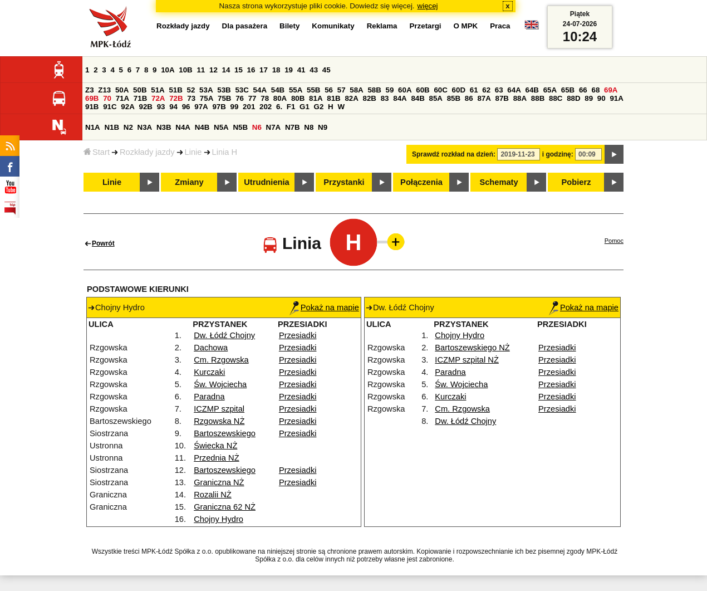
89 (589, 98)
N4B (202, 127)
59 (390, 90)
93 (161, 106)
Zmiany (189, 182)
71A (122, 98)
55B (313, 90)
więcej (428, 6)
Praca (500, 26)
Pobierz (576, 182)
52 (191, 90)
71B (140, 98)
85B (453, 98)
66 (583, 90)
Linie (193, 152)
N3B (163, 127)
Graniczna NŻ (219, 482)
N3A (145, 127)
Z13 (104, 90)
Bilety (289, 26)
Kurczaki (209, 372)
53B (223, 90)
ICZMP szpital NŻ (467, 359)
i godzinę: (557, 154)
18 (276, 70)
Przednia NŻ (216, 457)
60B (422, 90)
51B (175, 90)
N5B (240, 127)
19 (288, 70)
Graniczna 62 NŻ (225, 506)
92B (145, 106)
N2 (128, 127)
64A (514, 90)
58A (356, 90)
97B (218, 106)
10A (167, 70)
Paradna (209, 396)
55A (295, 90)
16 (251, 70)
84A (399, 98)
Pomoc (614, 240)
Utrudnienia (266, 182)
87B (502, 98)
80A (280, 98)
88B (537, 98)
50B (139, 90)
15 (238, 70)
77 (252, 98)
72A (158, 98)
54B (277, 90)
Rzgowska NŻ (219, 421)
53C (241, 90)
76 (239, 98)
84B (417, 98)
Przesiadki (298, 335)
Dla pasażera (245, 26)
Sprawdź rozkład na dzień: (453, 154)
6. (279, 106)
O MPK (466, 26)
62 (486, 90)
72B (176, 98)
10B (185, 70)
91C (109, 106)
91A (616, 98)
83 (385, 98)
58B (374, 90)
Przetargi (425, 26)
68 (595, 90)
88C (555, 98)
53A (206, 90)
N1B (111, 127)
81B (333, 98)
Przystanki (343, 182)
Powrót (103, 243)
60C (440, 90)
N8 (308, 127)
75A (206, 98)
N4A (182, 127)
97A (201, 106)
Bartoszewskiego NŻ (472, 347)
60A (404, 90)
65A (550, 90)
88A (520, 98)
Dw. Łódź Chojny (224, 335)
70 (107, 98)
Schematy (498, 182)
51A (157, 90)
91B (92, 106)
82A (351, 98)
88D (573, 98)
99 (234, 106)
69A (610, 90)
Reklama (382, 26)
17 (263, 70)
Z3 (89, 90)
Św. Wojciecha (220, 384)
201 (249, 106)
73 (191, 98)
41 (301, 70)
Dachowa (211, 347)
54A (260, 90)
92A (127, 106)
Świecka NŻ (215, 445)
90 (601, 98)
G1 (305, 106)
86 (469, 98)
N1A (92, 127)
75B (224, 98)
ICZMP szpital (219, 408)
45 (326, 70)
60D (458, 90)
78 (265, 98)
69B (92, 98)
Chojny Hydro (218, 519)
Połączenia (421, 182)
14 (226, 70)
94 (173, 106)
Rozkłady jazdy (147, 152)
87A (483, 98)
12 (213, 70)
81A (315, 98)
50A (122, 90)
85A (436, 98)
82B (369, 98)
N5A (221, 127)
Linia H (225, 152)
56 (329, 90)
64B (531, 90)
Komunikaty (333, 26)
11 (201, 70)
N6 (257, 127)
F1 (291, 106)
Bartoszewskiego (225, 433)
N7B (292, 127)
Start (97, 152)
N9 (322, 127)
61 (474, 90)
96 (186, 106)
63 (499, 90)
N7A (273, 127)
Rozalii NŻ (213, 494)
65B (568, 90)
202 (265, 106)
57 (341, 90)
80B (298, 98)
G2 (319, 106)
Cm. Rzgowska (221, 359)
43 (314, 70)
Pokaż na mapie (324, 307)
